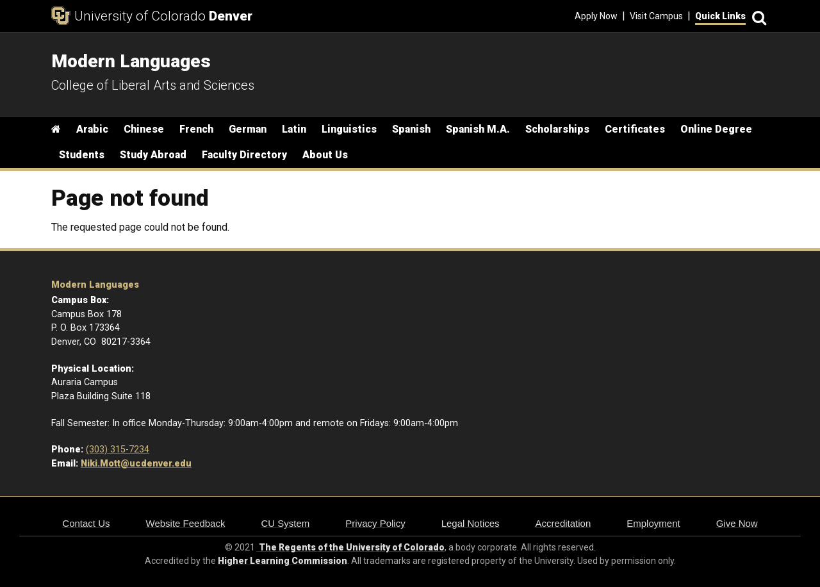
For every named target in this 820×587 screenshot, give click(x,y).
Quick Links (720, 16)
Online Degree (716, 129)
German (247, 129)
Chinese (144, 129)
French (196, 129)
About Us (325, 155)
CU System (285, 523)
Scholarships (557, 129)
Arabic (92, 129)
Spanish (411, 129)
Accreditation (563, 523)
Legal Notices (470, 523)
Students (81, 155)
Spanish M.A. (478, 129)
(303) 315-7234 (117, 449)
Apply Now (596, 16)
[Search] (757, 16)
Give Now (737, 523)
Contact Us (86, 523)
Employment (653, 523)
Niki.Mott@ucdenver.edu (136, 463)
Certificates (635, 129)
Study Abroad (153, 155)
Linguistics (349, 129)
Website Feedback (186, 523)
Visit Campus (656, 16)
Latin (294, 129)
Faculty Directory (244, 155)
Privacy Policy (375, 523)
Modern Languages (95, 284)
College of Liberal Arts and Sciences (152, 85)
